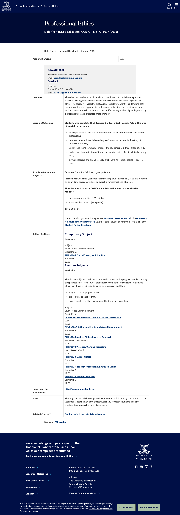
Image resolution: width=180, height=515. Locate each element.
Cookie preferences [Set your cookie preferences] (149, 507)
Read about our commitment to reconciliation (49, 456)
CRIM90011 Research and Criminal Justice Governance (93, 317)
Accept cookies (126, 507)
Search (169, 6)
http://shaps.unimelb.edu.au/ (80, 389)
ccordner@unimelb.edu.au (68, 78)
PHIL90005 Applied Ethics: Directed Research (88, 337)
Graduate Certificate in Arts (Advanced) (85, 414)
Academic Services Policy (117, 218)
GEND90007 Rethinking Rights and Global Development (93, 327)
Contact (30, 493)
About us (30, 467)
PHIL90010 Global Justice (78, 356)
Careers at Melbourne (37, 473)
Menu (176, 6)
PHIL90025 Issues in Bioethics (80, 376)
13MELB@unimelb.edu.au (67, 92)
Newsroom (31, 487)
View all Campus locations (82, 493)
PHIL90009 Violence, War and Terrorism (85, 346)
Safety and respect (36, 480)
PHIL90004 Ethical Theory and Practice (85, 255)
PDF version (60, 422)
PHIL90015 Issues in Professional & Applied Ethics (90, 366)
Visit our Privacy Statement (100, 508)
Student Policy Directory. (78, 224)
